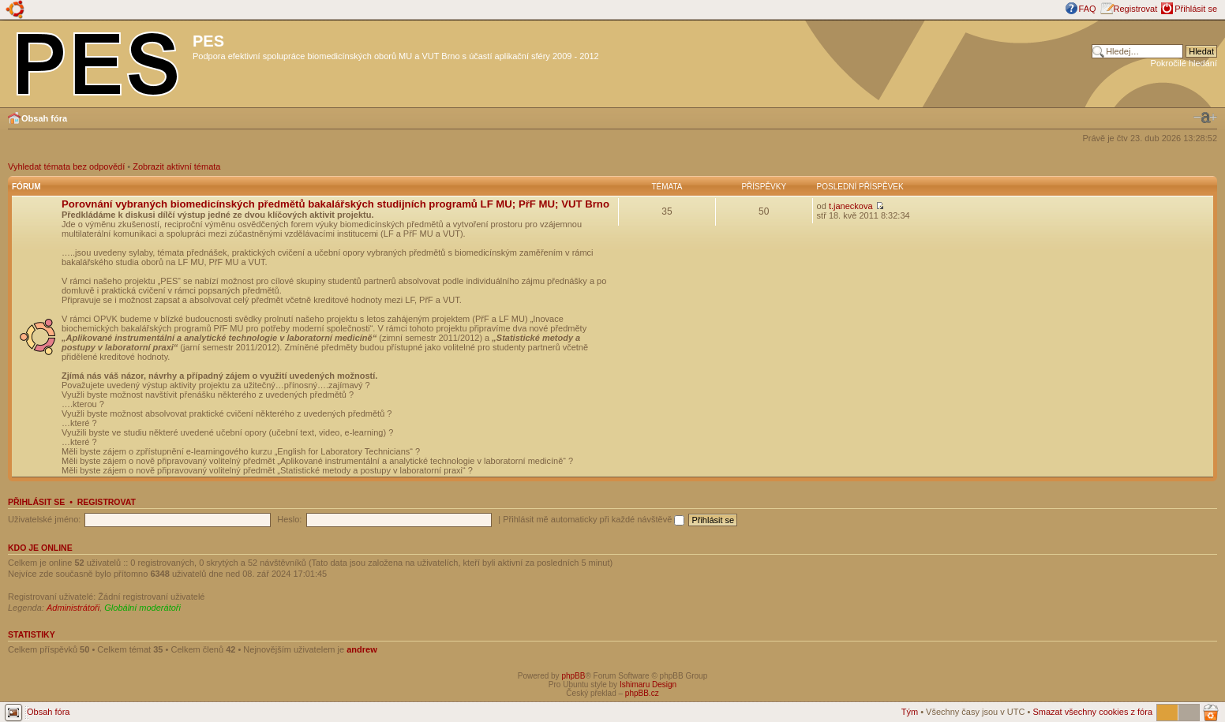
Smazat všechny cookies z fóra (1092, 711)
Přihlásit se (1195, 8)
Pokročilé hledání (1184, 63)
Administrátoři (73, 607)
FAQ (1087, 8)
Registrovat (1136, 8)
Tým (909, 711)
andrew (362, 649)
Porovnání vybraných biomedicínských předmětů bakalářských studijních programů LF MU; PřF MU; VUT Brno (335, 204)
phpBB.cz (642, 693)
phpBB (573, 675)
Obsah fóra (44, 118)
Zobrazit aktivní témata (176, 166)
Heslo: (289, 519)
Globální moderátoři (142, 607)
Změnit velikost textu (1205, 117)
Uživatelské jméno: (44, 519)
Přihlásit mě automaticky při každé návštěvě (593, 519)
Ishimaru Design (648, 684)
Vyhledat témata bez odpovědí (66, 166)
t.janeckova (851, 206)
